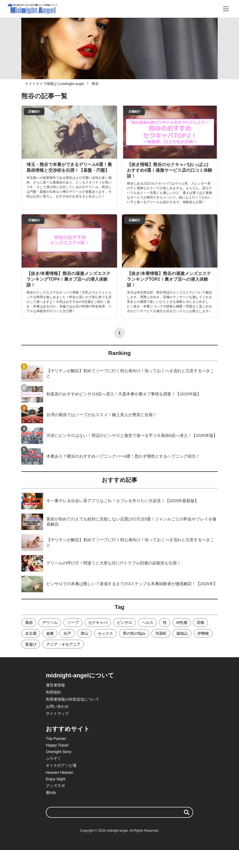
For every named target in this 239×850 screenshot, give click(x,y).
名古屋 (31, 633)
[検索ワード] (119, 812)
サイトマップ (57, 713)
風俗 (29, 622)
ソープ (73, 622)
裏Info (51, 792)
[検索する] (186, 812)
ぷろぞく (53, 758)
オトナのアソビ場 (61, 765)
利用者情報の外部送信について (72, 699)
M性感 (181, 622)
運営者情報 (55, 685)
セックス (105, 633)
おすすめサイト (68, 728)
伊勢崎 (203, 633)
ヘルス (147, 622)
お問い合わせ (57, 706)
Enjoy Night (55, 779)
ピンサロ (124, 622)
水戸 (67, 633)
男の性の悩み (134, 633)
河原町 (161, 633)
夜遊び (31, 644)
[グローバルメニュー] (225, 8)
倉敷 (50, 633)
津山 (84, 633)
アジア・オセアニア (63, 644)
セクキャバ (97, 622)
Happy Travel (57, 745)
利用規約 (53, 692)
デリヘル (50, 622)
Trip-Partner (56, 738)
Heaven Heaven (59, 772)
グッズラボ (55, 785)
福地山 (182, 633)
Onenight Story (58, 752)
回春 (200, 622)
